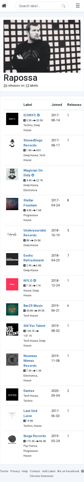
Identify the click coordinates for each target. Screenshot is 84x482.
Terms (4, 471)
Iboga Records (35, 436)
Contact (35, 471)
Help (25, 471)
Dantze (29, 391)
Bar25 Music (33, 306)
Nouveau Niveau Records (30, 361)
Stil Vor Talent (34, 326)
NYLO (28, 281)
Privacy (15, 471)
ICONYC (30, 115)
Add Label (48, 471)
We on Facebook (68, 471)
